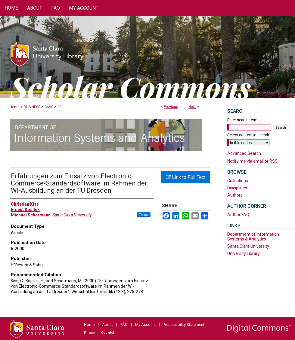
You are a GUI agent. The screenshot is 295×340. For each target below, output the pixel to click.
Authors (235, 195)
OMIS (49, 107)
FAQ (124, 324)
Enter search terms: (243, 120)
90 (59, 107)
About (107, 324)
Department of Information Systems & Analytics (253, 236)
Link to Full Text (185, 177)
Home (15, 107)
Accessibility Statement (183, 324)
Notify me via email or (252, 161)
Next (192, 107)
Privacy (89, 333)
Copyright (108, 333)
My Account (145, 324)
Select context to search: (248, 135)
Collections (237, 180)
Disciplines (237, 187)
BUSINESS (32, 107)
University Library (243, 253)
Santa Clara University (248, 246)
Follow (143, 214)
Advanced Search (244, 153)
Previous (171, 107)
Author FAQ (238, 214)
